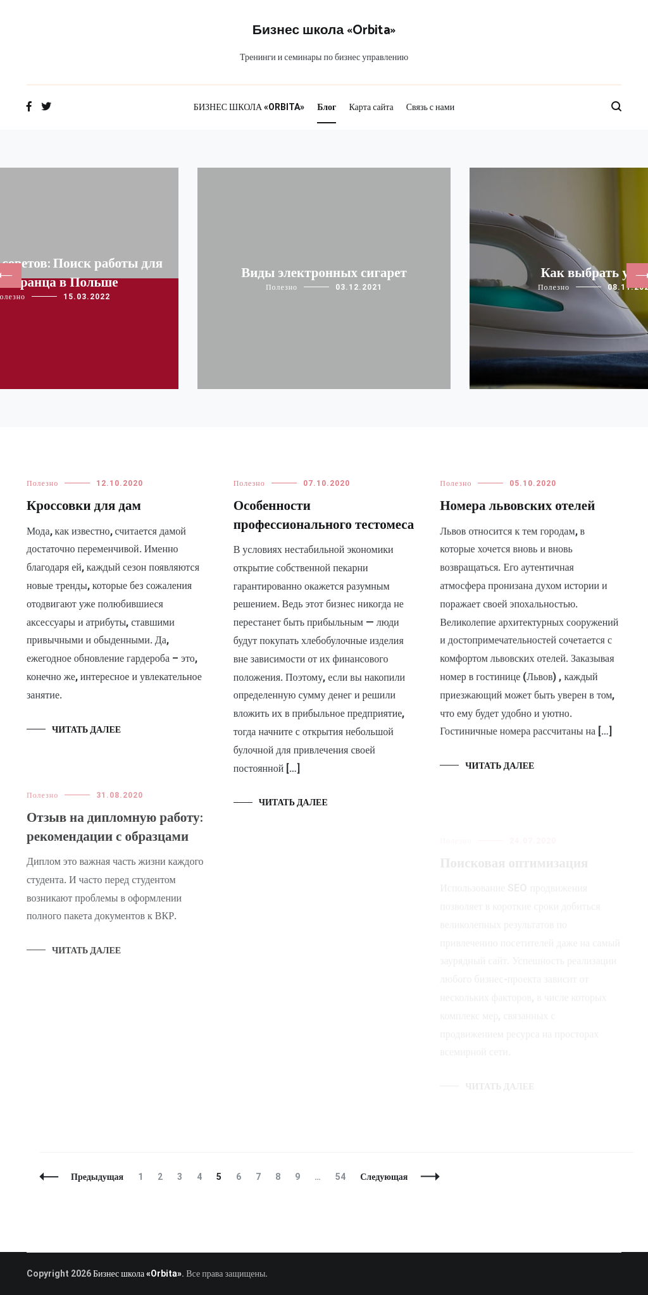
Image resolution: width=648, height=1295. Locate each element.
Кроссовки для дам (84, 506)
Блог (326, 107)
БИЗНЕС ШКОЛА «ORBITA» (249, 107)
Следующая (384, 1177)
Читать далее (86, 729)
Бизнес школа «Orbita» (324, 30)
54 (343, 1177)
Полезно (281, 287)
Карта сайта (371, 107)
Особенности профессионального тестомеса (324, 515)
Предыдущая (97, 1177)
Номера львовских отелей (517, 508)
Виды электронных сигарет (324, 273)
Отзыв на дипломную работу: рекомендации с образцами (114, 835)
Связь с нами (430, 107)
